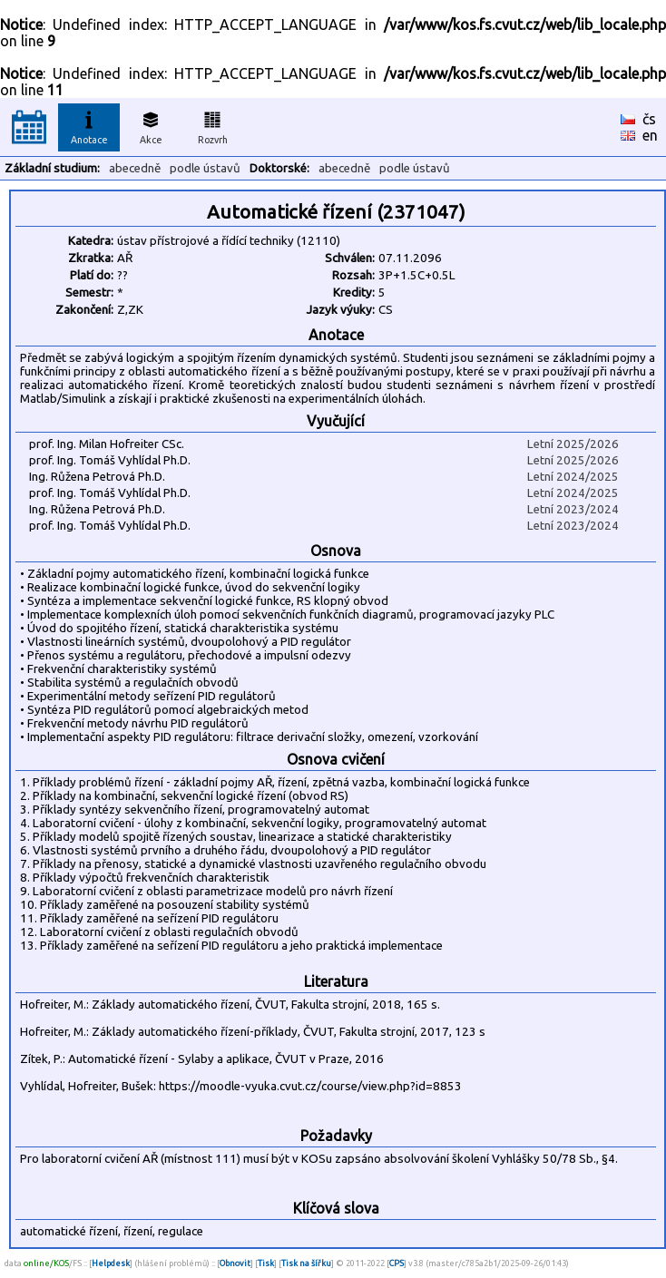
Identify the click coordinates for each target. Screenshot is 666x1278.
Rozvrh (213, 125)
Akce (150, 125)
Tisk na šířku (306, 1263)
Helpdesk (111, 1263)
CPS (396, 1263)
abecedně (135, 168)
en (650, 135)
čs (649, 119)
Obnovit (235, 1263)
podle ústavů (205, 168)
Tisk (266, 1263)
